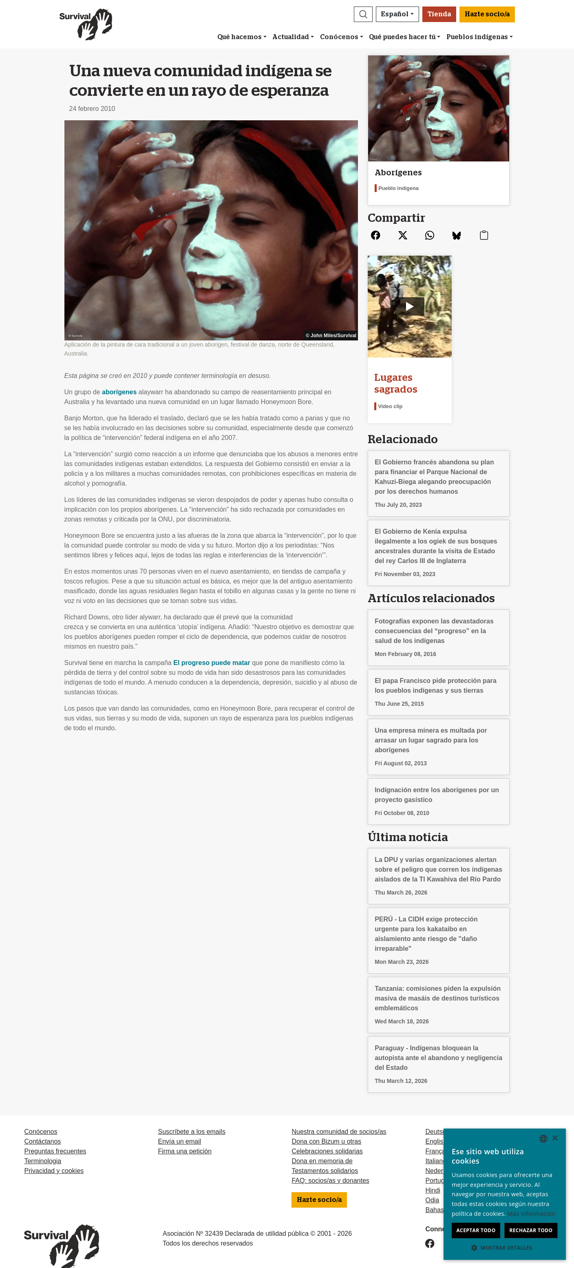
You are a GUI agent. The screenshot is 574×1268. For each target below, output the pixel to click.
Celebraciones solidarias (326, 1135)
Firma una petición (185, 1135)
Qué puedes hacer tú (402, 37)
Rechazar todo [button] (530, 1230)
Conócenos (339, 37)
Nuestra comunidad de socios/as (338, 1115)
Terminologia (42, 1145)
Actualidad (290, 37)
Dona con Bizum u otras (326, 1125)
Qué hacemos (239, 37)
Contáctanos (42, 1125)
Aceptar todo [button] (475, 1230)
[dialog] (505, 1194)
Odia (432, 1184)
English (435, 1125)
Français (437, 1135)
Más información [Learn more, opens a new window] (531, 1213)
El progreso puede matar (211, 662)
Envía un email (179, 1125)
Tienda (439, 14)
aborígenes (119, 392)
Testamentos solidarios (324, 1154)
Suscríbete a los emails (191, 1115)
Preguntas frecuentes (55, 1135)
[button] (363, 14)
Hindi (432, 1174)
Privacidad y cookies (54, 1154)
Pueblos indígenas (477, 37)
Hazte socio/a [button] (487, 14)
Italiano (435, 1145)
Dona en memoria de (321, 1145)
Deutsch (437, 1115)
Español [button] (394, 14)
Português (440, 1164)
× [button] (555, 1138)
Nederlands (442, 1154)
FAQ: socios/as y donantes (330, 1164)
